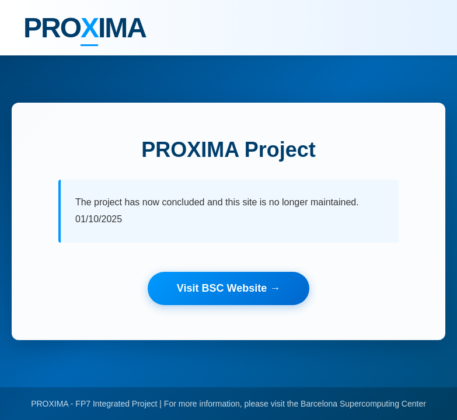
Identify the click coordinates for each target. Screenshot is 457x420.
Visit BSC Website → (228, 288)
